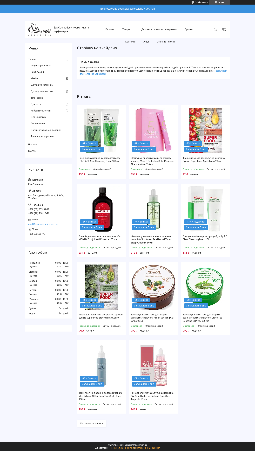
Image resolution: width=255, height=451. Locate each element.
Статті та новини (166, 41)
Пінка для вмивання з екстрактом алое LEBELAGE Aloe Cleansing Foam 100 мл (100, 160)
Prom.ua (143, 445)
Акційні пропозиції (41, 65)
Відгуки (32, 151)
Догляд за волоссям (42, 91)
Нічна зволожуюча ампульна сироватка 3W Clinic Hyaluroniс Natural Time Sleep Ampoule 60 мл (152, 396)
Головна (110, 29)
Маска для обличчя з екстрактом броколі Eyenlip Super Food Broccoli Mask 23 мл (101, 316)
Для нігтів (36, 104)
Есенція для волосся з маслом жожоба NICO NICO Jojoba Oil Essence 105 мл (100, 238)
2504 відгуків (201, 2)
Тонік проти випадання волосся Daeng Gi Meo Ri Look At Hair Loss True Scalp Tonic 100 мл (100, 396)
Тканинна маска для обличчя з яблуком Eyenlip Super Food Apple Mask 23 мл (204, 160)
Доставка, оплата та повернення (159, 29)
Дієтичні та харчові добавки (46, 130)
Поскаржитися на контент (122, 448)
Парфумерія (37, 72)
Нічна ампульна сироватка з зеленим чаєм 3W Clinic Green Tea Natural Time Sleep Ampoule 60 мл (151, 239)
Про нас (189, 29)
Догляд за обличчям (42, 84)
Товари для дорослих (42, 136)
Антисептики (38, 123)
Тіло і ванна (37, 98)
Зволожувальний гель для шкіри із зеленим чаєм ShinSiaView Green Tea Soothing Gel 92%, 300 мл (202, 317)
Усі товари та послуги (91, 423)
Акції (146, 41)
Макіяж (35, 78)
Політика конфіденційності (147, 448)
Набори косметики (41, 110)
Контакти (130, 41)
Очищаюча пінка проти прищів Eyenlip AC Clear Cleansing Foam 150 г (205, 238)
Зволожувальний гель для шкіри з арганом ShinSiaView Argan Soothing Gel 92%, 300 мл (152, 317)
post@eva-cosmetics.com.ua (43, 224)
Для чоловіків (38, 117)
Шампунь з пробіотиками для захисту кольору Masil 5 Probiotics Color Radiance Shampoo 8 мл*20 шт (152, 161)
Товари (126, 29)
